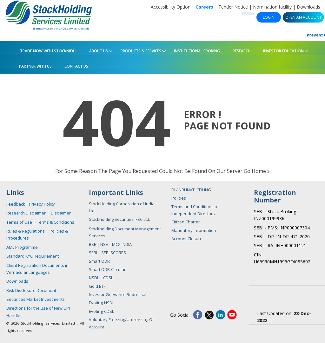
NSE (104, 244)
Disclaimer (61, 213)
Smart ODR (99, 261)
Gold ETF (97, 286)
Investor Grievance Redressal (117, 294)
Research (241, 51)
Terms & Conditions (55, 222)
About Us (97, 49)
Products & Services (139, 49)
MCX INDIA (122, 244)
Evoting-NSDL (101, 303)
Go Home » (257, 171)
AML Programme (22, 247)
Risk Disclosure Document (31, 290)
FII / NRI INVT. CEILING (191, 190)
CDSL (108, 277)
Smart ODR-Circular (107, 269)
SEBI (93, 252)
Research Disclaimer (26, 213)
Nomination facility (272, 7)
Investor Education (282, 49)
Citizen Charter (185, 222)
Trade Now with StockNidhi (47, 51)
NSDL (94, 277)
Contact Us (76, 66)
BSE (93, 244)
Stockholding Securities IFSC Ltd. (119, 219)
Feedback (15, 204)
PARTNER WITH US (35, 66)
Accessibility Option (170, 7)
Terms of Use (19, 222)
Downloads (308, 7)
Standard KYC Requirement (32, 256)
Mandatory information (193, 230)
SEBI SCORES (113, 252)
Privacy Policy (42, 204)
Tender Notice (233, 7)
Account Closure (186, 238)
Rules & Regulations (26, 231)
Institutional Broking (197, 51)
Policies (178, 198)
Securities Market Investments (35, 299)
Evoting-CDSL (101, 311)
